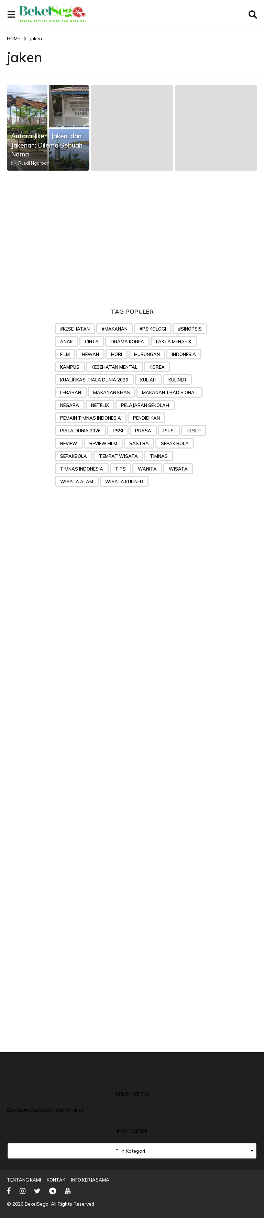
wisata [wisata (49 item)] (178, 469)
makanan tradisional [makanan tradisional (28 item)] (169, 392)
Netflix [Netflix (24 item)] (100, 405)
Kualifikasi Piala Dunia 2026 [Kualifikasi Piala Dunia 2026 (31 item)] (94, 379)
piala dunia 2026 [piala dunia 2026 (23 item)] (80, 430)
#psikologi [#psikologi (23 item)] (153, 329)
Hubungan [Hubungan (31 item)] (147, 354)
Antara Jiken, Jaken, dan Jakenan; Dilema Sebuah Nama (47, 140)
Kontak (56, 1180)
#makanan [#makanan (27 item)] (115, 329)
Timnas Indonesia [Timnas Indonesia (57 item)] (81, 469)
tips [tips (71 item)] (120, 469)
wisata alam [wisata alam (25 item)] (76, 481)
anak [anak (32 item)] (66, 341)
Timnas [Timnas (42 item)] (159, 456)
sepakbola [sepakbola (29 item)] (73, 456)
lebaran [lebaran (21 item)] (70, 392)
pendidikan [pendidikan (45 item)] (146, 418)
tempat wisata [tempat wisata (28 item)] (118, 456)
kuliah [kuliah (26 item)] (148, 379)
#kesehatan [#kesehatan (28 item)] (75, 329)
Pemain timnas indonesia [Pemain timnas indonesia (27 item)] (90, 418)
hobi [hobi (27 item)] (116, 354)
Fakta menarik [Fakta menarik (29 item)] (173, 341)
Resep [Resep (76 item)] (194, 430)
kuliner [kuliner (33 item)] (177, 379)
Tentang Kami (24, 1180)
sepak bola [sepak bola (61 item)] (175, 443)
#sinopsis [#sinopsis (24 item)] (190, 329)
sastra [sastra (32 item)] (139, 443)
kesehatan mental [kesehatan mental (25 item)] (114, 367)
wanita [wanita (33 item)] (147, 469)
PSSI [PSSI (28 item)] (118, 430)
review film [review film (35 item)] (103, 443)
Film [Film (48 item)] (65, 354)
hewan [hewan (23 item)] (90, 354)
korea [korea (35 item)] (157, 367)
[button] (11, 14)
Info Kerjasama (90, 1180)
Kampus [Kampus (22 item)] (69, 367)
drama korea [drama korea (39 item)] (127, 341)
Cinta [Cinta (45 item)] (92, 341)
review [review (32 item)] (68, 443)
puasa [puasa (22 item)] (143, 430)
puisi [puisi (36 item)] (169, 430)
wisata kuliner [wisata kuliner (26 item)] (124, 481)
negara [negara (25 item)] (69, 405)
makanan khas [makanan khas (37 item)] (111, 392)
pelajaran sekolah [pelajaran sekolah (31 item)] (145, 405)
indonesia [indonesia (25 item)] (184, 354)
